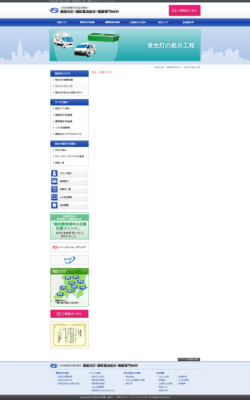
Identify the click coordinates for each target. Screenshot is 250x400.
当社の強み (129, 376)
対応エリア (163, 387)
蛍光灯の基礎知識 (65, 376)
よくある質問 (183, 380)
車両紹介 (162, 380)
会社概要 (181, 383)
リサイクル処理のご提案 (135, 380)
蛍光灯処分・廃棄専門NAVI (167, 67)
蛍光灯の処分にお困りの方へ (69, 383)
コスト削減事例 (98, 387)
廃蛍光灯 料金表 (98, 380)
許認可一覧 (163, 390)
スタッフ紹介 (164, 376)
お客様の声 (182, 376)
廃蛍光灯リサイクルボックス (103, 390)
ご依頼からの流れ (166, 383)
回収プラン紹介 (98, 376)
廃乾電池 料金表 (98, 383)
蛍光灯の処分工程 (65, 380)
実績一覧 (128, 383)
